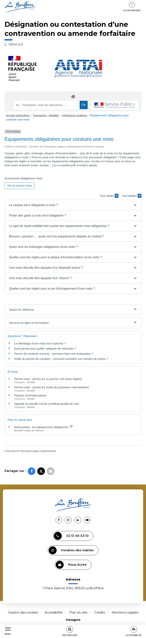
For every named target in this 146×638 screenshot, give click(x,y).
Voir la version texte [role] (19, 185)
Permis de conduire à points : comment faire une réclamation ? (53, 353)
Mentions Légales (125, 612)
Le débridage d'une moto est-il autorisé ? (40, 343)
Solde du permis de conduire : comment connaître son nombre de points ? (61, 358)
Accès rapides (131, 7)
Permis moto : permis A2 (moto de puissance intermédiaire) (51, 387)
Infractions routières (75, 115)
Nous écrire (71, 565)
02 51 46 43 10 (71, 536)
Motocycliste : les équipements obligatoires (43, 427)
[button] (73, 205)
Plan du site (78, 612)
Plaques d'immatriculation (30, 395)
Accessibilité (53, 612)
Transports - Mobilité (46, 115)
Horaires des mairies (71, 550)
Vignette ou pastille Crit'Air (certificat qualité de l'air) (46, 403)
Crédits (99, 612)
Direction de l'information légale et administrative (31, 451)
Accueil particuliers (18, 115)
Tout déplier (131, 196)
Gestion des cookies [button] (23, 612)
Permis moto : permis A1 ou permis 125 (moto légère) (48, 378)
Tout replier (109, 196)
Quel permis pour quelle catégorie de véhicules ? (45, 348)
